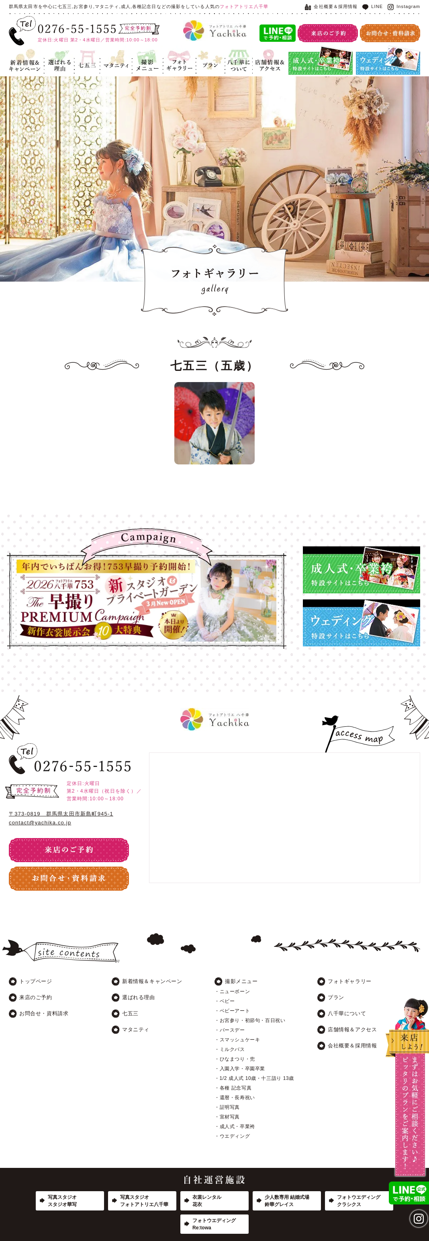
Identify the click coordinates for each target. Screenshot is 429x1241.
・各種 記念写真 (232, 1088)
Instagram (404, 6)
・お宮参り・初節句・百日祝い (249, 1020)
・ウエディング (232, 1136)
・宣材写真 (227, 1117)
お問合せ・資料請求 (43, 1013)
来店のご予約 (35, 997)
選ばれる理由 (59, 60)
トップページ (35, 981)
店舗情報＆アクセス (269, 60)
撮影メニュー (241, 981)
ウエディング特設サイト (388, 60)
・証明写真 (227, 1107)
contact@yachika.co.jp (40, 823)
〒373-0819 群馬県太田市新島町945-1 (61, 814)
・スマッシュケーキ (237, 1040)
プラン (210, 60)
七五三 (87, 60)
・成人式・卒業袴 (234, 1126)
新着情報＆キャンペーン (26, 60)
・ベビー (224, 1001)
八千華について (239, 60)
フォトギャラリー (179, 60)
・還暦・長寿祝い (234, 1097)
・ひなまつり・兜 (234, 1059)
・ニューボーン (232, 991)
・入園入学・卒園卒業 (239, 1068)
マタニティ (116, 60)
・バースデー (229, 1030)
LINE (372, 6)
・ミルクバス (229, 1049)
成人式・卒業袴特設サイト (320, 60)
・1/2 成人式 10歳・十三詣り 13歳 (254, 1078)
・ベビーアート (232, 1011)
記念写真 (147, 60)
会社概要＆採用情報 (331, 6)
